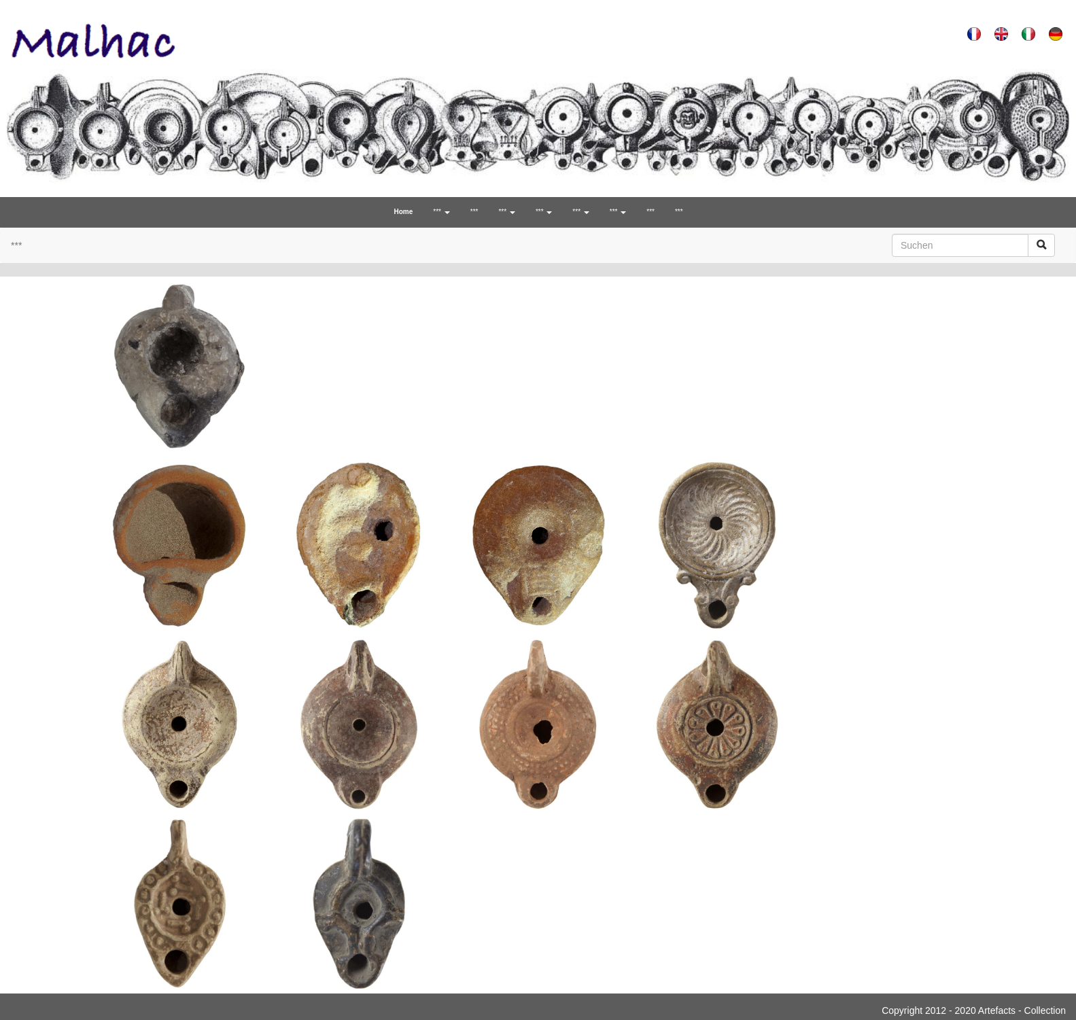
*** (474, 211)
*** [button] (441, 211)
